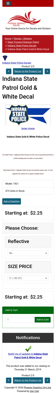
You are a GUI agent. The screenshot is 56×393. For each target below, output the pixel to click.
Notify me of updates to (28, 353)
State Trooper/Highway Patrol (23, 42)
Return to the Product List (27, 71)
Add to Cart (43, 319)
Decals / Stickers (23, 38)
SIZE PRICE (20, 266)
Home (8, 38)
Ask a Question (12, 201)
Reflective (18, 241)
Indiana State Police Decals (21, 45)
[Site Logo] (28, 19)
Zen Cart (34, 391)
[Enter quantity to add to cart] (20, 320)
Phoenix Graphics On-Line (37, 387)
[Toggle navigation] (8, 3)
